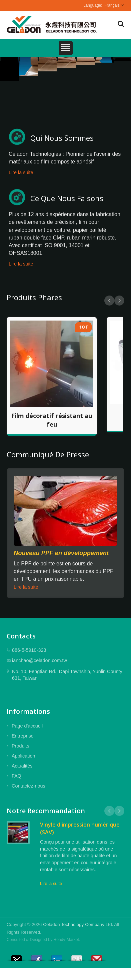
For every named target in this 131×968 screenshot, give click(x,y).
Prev (109, 301)
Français (112, 5)
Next (119, 301)
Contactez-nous (28, 786)
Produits (20, 746)
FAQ (16, 776)
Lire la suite (21, 172)
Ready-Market (66, 939)
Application (23, 756)
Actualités (22, 766)
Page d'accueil (27, 726)
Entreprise (23, 736)
